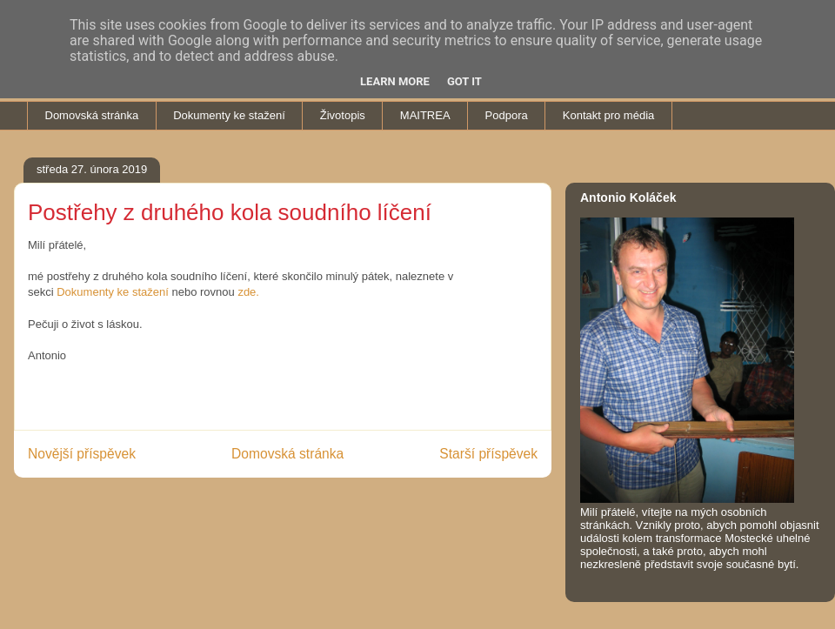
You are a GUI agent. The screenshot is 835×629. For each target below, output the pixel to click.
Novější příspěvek (82, 453)
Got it (464, 81)
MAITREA (425, 115)
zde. (248, 291)
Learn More (395, 81)
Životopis (342, 115)
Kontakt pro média (609, 115)
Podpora (506, 115)
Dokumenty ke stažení (229, 115)
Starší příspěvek (488, 453)
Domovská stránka (92, 115)
